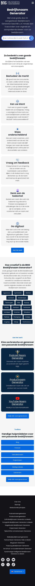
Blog (17, 442)
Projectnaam (17, 460)
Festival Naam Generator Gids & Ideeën (17, 540)
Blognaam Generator (17, 543)
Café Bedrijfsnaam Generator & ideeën (17, 519)
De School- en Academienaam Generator (17, 549)
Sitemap (17, 505)
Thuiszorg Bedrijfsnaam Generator (17, 546)
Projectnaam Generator (18, 528)
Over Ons (17, 502)
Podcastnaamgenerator (17, 513)
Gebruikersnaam (17, 455)
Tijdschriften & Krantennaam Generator (17, 531)
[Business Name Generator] (10, 3)
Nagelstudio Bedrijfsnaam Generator (17, 525)
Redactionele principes (17, 508)
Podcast (17, 448)
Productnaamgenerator (17, 516)
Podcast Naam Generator (17, 357)
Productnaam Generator (17, 381)
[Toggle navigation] (33, 3)
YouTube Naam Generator (17, 403)
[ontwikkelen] (31, 38)
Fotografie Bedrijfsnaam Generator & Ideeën (17, 522)
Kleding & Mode (17, 467)
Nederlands (16, 572)
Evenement (17, 473)
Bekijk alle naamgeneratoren (17, 416)
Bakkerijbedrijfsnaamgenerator (17, 537)
